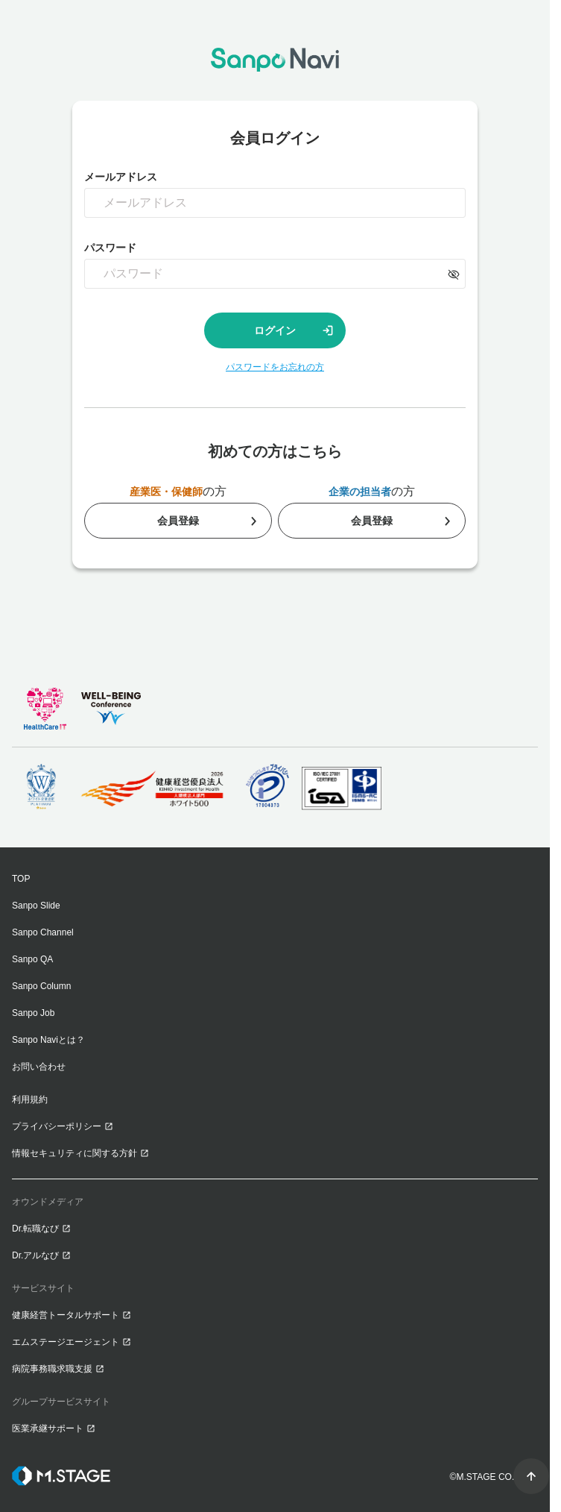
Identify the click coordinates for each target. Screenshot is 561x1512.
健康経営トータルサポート (65, 1315)
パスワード (110, 248)
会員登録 (178, 521)
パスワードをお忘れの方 (275, 367)
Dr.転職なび (35, 1228)
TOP (21, 878)
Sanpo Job (33, 1012)
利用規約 (30, 1099)
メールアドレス (120, 177)
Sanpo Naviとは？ (48, 1039)
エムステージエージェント (65, 1341)
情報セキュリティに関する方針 (74, 1153)
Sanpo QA (32, 959)
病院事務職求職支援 (52, 1368)
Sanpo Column (41, 986)
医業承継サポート (47, 1428)
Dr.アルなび (35, 1255)
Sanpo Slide (36, 905)
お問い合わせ (39, 1066)
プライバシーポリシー (56, 1126)
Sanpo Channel (43, 932)
